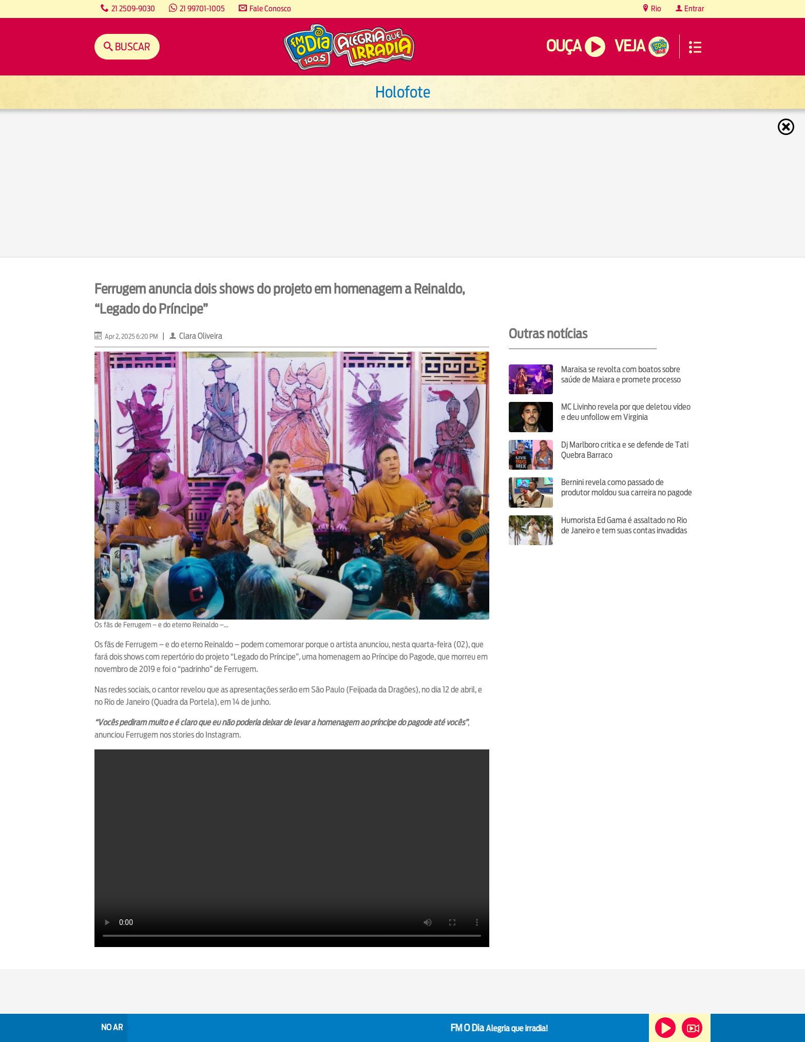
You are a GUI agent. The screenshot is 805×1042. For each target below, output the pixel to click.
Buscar (131, 46)
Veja (630, 46)
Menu (695, 47)
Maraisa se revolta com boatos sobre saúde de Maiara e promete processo (621, 374)
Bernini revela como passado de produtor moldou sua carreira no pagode (626, 487)
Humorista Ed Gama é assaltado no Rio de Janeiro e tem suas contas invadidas (624, 525)
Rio (655, 8)
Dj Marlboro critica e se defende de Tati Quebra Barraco (624, 450)
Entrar (693, 8)
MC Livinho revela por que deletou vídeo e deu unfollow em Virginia (626, 412)
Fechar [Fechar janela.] (787, 127)
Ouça (563, 46)
